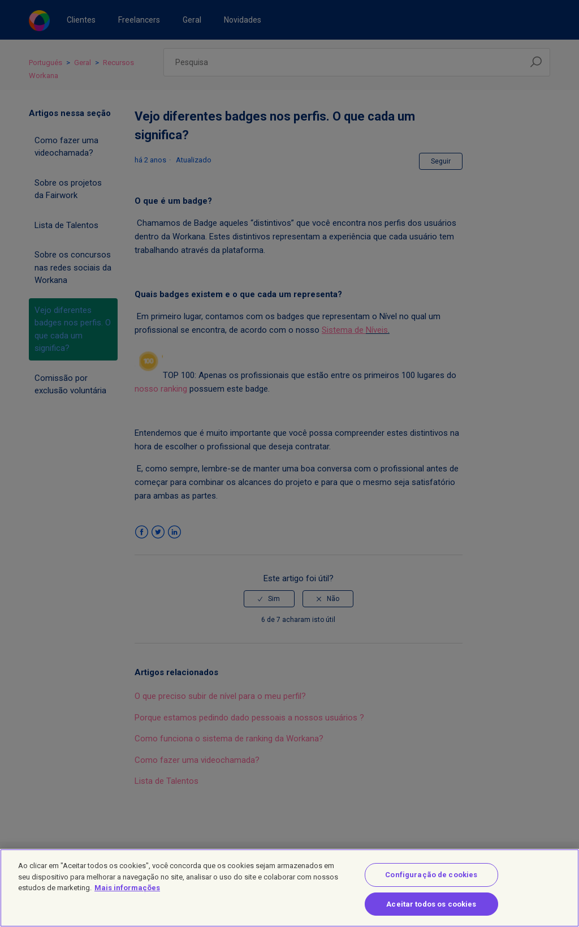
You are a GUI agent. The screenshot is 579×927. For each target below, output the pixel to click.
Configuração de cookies (431, 884)
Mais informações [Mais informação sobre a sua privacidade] (127, 897)
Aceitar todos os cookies (431, 913)
